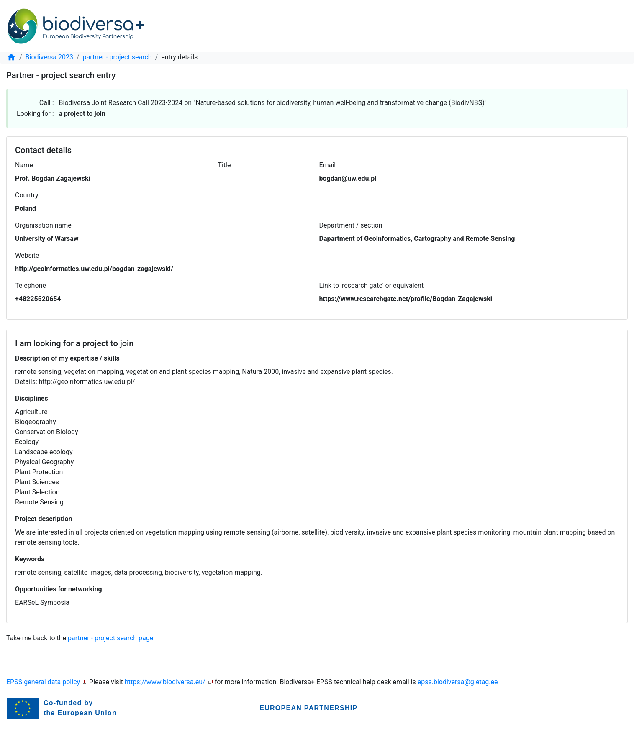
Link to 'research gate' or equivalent (371, 285)
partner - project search (117, 57)
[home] (11, 57)
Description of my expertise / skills (67, 358)
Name (24, 165)
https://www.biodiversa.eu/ (165, 682)
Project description (43, 519)
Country (27, 195)
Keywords (29, 559)
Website (27, 255)
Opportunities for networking (58, 589)
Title (224, 165)
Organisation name (43, 225)
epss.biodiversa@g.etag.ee (458, 682)
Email (327, 165)
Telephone (30, 285)
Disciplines (31, 398)
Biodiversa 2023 (49, 57)
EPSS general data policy (43, 682)
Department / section (350, 225)
